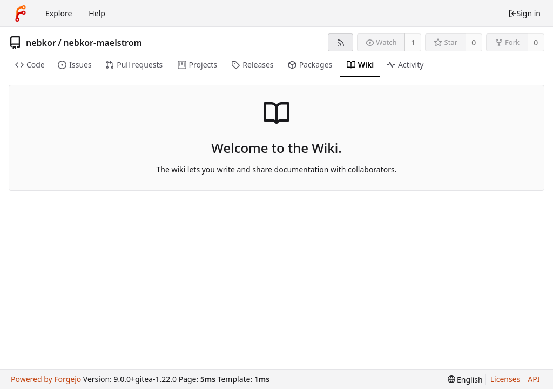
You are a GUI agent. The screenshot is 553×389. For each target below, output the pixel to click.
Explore (58, 13)
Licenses (505, 379)
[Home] (20, 13)
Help (97, 13)
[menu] (465, 379)
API (533, 379)
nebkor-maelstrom (102, 42)
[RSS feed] (340, 42)
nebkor (41, 42)
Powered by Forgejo (46, 379)
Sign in (524, 13)
